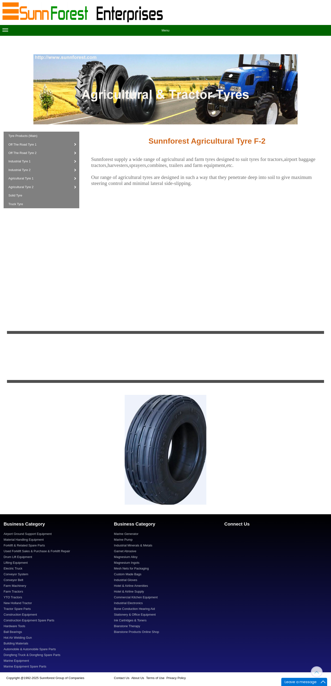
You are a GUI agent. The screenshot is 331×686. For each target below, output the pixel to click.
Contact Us (121, 678)
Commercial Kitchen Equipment (136, 597)
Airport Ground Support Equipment (28, 534)
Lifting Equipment (16, 562)
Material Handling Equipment (24, 539)
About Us (137, 678)
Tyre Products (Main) (22, 136)
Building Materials (16, 643)
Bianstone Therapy (127, 626)
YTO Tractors (13, 597)
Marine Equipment (16, 660)
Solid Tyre (15, 195)
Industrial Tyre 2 (19, 170)
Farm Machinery (15, 586)
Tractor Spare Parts (17, 609)
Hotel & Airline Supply (129, 591)
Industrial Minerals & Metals (133, 545)
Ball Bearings (13, 632)
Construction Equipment (20, 614)
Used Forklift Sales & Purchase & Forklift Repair (37, 551)
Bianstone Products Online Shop (136, 632)
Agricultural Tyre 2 (21, 187)
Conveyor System (16, 574)
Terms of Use (155, 678)
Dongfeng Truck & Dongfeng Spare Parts (32, 655)
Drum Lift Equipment (18, 557)
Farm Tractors (13, 591)
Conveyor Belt (13, 580)
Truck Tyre (15, 204)
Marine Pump (123, 539)
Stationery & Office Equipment (135, 614)
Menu (85, 31)
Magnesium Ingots (126, 562)
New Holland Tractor (18, 603)
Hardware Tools (14, 626)
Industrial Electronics (128, 603)
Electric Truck (13, 568)
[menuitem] (55, 534)
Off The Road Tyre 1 (22, 144)
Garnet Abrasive (125, 551)
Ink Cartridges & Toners (130, 620)
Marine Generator (126, 534)
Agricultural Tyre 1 (21, 178)
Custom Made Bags (127, 574)
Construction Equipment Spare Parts (29, 620)
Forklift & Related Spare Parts (24, 545)
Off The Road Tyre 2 (22, 153)
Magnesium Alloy (125, 557)
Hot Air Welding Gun (18, 637)
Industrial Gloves (125, 580)
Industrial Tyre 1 (19, 161)
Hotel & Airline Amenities (131, 586)
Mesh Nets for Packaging (131, 568)
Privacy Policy (176, 678)
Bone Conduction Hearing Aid (134, 609)
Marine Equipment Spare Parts (25, 666)
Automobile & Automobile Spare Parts (30, 649)
